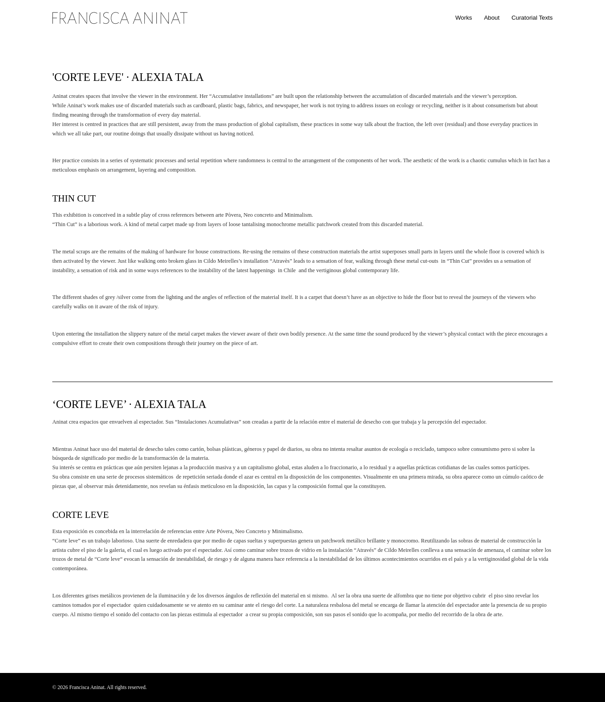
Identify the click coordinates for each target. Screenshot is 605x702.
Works (463, 18)
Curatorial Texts (532, 18)
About (492, 18)
